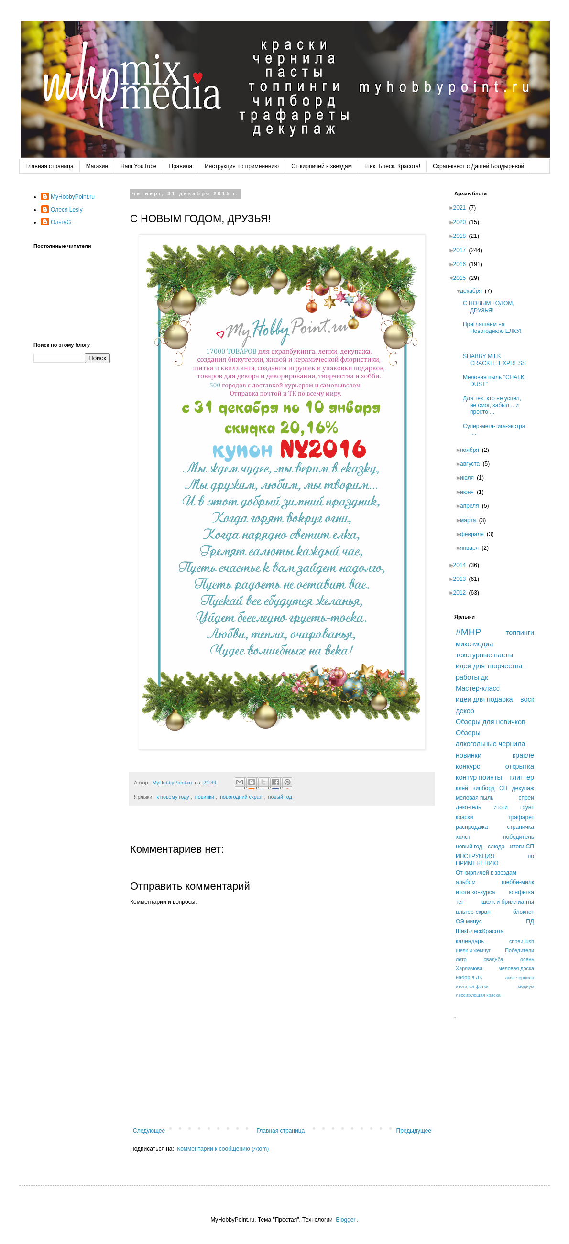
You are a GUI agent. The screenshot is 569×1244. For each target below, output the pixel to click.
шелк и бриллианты (507, 902)
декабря (474, 291)
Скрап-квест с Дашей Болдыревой (478, 166)
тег (459, 902)
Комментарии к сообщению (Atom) (223, 1149)
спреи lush (521, 941)
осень (527, 959)
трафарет (521, 817)
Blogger (345, 1219)
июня (470, 492)
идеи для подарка (484, 699)
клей (462, 788)
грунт (527, 807)
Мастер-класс (478, 688)
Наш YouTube (138, 166)
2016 (462, 264)
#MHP (468, 632)
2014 (462, 565)
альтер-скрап (473, 912)
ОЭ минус (469, 921)
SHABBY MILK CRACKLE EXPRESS (497, 359)
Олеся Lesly (67, 209)
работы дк (472, 677)
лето (461, 959)
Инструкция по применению (242, 166)
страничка (520, 827)
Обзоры (468, 733)
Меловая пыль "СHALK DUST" (497, 380)
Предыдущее (413, 1130)
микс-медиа (474, 644)
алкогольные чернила (490, 744)
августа (473, 464)
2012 (462, 593)
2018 (462, 236)
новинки (204, 797)
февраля (475, 534)
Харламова (469, 968)
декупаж (523, 788)
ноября (472, 450)
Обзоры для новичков (490, 722)
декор (465, 711)
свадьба (493, 959)
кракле (523, 755)
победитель (518, 837)
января (472, 548)
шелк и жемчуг (473, 950)
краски (464, 817)
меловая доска (516, 968)
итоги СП (522, 846)
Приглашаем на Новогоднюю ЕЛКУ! (496, 327)
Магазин (97, 166)
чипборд (483, 788)
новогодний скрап (241, 797)
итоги (500, 807)
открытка (519, 766)
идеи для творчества (489, 666)
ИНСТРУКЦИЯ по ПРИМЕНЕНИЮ (495, 859)
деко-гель (468, 807)
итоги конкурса (475, 892)
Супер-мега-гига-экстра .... (497, 429)
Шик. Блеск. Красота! (392, 166)
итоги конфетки (472, 986)
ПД (530, 921)
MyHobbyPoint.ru (73, 196)
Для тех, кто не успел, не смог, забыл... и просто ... (495, 405)
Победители (519, 950)
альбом (466, 882)
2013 (462, 579)
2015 (462, 278)
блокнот (523, 912)
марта (471, 520)
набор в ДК (469, 977)
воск (527, 699)
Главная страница (49, 166)
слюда (496, 846)
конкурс (468, 766)
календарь (470, 941)
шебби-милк (518, 882)
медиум (526, 986)
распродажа (472, 827)
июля (470, 477)
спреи (526, 797)
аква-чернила (519, 977)
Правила (181, 166)
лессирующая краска (478, 994)
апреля (472, 506)
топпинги (520, 632)
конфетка (521, 892)
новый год (280, 797)
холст (463, 837)
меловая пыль (474, 797)
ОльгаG (61, 222)
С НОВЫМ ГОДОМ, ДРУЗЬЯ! (491, 306)
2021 (462, 207)
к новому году (172, 797)
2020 (462, 222)
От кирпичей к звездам (321, 166)
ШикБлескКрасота (480, 931)
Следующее (149, 1130)
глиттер (522, 777)
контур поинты (479, 777)
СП (503, 788)
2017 (462, 250)
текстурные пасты (484, 655)
